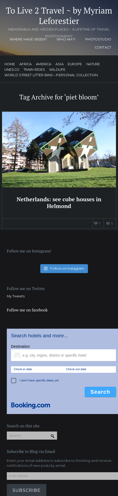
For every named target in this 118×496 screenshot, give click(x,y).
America (43, 64)
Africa (25, 64)
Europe (75, 64)
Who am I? (66, 39)
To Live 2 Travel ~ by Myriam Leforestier (59, 15)
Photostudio (98, 39)
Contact (103, 47)
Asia (59, 64)
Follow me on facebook (27, 309)
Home (9, 64)
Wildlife (57, 70)
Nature (93, 64)
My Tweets (16, 296)
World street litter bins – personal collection (51, 75)
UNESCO (11, 70)
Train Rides (34, 70)
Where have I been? (28, 39)
